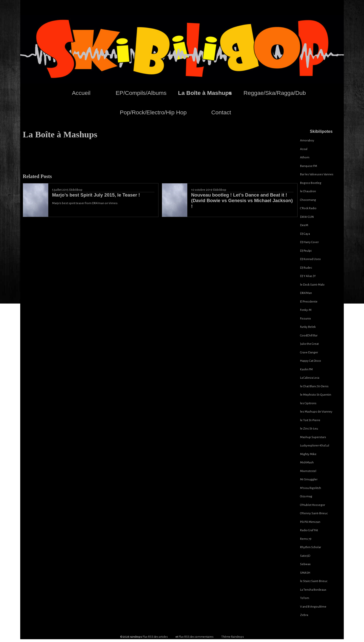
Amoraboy (307, 140)
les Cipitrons (308, 403)
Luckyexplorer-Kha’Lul (314, 445)
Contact (221, 112)
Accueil (81, 93)
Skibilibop (75, 189)
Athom (304, 157)
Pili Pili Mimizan (310, 522)
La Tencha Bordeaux (313, 589)
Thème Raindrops (232, 636)
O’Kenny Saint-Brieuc (314, 513)
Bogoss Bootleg (310, 183)
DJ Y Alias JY (308, 276)
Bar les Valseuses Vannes (316, 174)
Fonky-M (305, 310)
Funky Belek (308, 327)
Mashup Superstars (313, 437)
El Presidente (308, 301)
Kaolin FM (306, 369)
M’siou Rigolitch (310, 488)
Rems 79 (305, 539)
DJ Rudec (306, 267)
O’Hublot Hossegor (312, 505)
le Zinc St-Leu (309, 428)
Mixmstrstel (308, 471)
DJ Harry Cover (309, 242)
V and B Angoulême (313, 606)
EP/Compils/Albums (141, 93)
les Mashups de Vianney (316, 411)
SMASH (305, 572)
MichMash (307, 462)
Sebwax (305, 564)
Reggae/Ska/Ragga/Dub (274, 93)
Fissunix (305, 318)
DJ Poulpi (306, 250)
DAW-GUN (307, 217)
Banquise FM (308, 166)
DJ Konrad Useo (310, 259)
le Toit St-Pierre (310, 420)
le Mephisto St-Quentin (315, 394)
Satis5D (305, 556)
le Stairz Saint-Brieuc (313, 581)
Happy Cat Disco (310, 360)
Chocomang (308, 200)
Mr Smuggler (308, 479)
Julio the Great (309, 344)
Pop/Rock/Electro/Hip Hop (153, 112)
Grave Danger (309, 352)
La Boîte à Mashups (205, 93)
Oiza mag (306, 496)
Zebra (304, 615)
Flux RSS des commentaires (196, 636)
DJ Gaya (305, 234)
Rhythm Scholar (310, 547)
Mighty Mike (308, 454)
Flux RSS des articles (155, 636)
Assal (303, 149)
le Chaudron (308, 191)
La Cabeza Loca (309, 377)
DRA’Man (306, 293)
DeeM (304, 225)
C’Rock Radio (308, 208)
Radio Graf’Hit (309, 530)
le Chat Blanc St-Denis (314, 386)
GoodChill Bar (308, 335)
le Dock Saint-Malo (312, 284)
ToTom (304, 598)
